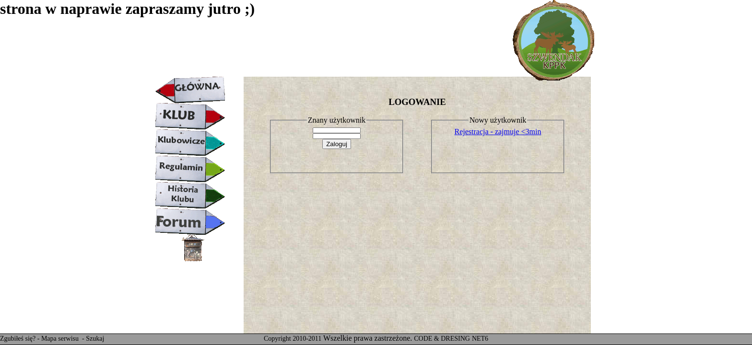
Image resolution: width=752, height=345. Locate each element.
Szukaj (95, 338)
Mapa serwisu (61, 338)
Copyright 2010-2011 (292, 338)
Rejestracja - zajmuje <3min (498, 131)
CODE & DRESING (442, 338)
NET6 (480, 338)
